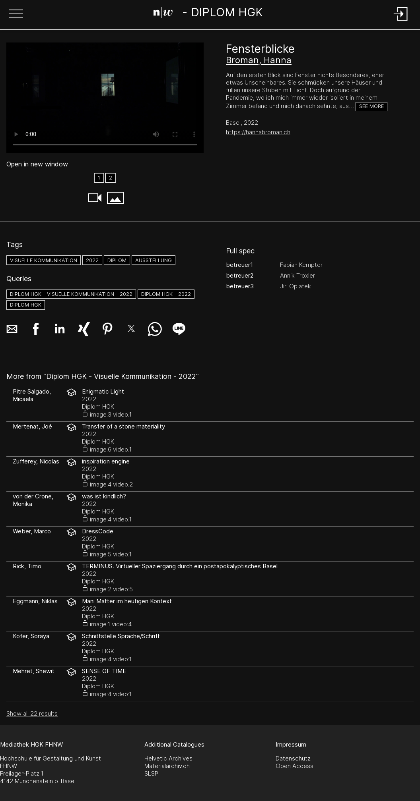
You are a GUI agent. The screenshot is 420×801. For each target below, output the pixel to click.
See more (371, 106)
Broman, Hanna (259, 60)
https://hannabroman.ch (258, 132)
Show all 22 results (32, 713)
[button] (15, 14)
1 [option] (99, 178)
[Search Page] (208, 14)
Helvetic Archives (168, 758)
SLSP (151, 773)
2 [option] (110, 178)
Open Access (294, 766)
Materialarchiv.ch (167, 766)
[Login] (400, 21)
